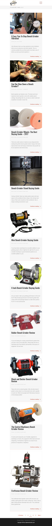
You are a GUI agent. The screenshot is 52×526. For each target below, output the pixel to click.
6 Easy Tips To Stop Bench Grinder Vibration (25, 37)
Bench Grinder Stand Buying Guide (25, 188)
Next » (39, 515)
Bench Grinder (14, 137)
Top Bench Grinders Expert (23, 137)
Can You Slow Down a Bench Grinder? (22, 85)
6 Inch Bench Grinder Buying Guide (25, 287)
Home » (19, 7)
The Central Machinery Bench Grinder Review (23, 428)
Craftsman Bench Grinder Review (24, 490)
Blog (22, 7)
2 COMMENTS (25, 89)
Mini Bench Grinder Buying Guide (24, 240)
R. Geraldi (20, 41)
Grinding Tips (14, 41)
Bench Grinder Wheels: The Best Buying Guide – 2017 (24, 133)
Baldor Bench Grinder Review (23, 332)
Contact (33, 520)
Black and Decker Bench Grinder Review (24, 380)
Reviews (12, 335)
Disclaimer (27, 520)
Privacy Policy (20, 520)
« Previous (20, 515)
